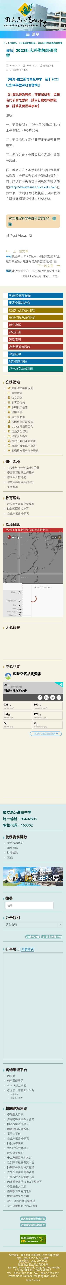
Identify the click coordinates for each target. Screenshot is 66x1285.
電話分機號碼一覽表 (21, 445)
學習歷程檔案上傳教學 (20, 472)
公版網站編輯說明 (20, 388)
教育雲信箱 (16, 402)
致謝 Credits (33, 1280)
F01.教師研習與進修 (18, 69)
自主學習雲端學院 (18, 513)
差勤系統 (14, 393)
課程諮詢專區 (18, 361)
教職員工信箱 (17, 407)
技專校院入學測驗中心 (20, 1177)
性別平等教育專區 (18, 1148)
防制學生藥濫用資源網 (20, 1167)
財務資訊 (12, 852)
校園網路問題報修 (20, 421)
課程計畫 (15, 332)
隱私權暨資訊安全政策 (33, 1218)
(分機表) (44, 1258)
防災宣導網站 (15, 1143)
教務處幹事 (48, 65)
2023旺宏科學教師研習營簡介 (29, 218)
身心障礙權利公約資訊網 (22, 1205)
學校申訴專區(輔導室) (20, 482)
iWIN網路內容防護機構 (21, 1201)
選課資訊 (15, 339)
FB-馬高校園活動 (52, 936)
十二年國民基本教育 (19, 1157)
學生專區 (12, 847)
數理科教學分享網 (18, 1196)
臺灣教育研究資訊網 (19, 1191)
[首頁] (4, 43)
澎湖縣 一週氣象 (33, 644)
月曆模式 (27, 949)
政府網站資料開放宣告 (33, 1225)
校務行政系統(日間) (22, 310)
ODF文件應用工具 (20, 426)
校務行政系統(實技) (22, 317)
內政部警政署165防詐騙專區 (24, 1181)
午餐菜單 (12, 487)
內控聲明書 (16, 417)
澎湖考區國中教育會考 (20, 1119)
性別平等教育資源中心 (20, 1162)
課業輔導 (15, 354)
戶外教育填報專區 (21, 369)
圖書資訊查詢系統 (18, 1129)
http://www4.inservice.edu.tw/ (33, 187)
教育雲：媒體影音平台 (20, 1090)
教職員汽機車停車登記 (22, 450)
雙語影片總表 (17, 1098)
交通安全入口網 (16, 1186)
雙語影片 (14, 1094)
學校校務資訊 (15, 843)
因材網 (11, 1075)
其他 (10, 857)
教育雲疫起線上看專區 (20, 503)
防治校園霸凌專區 (18, 508)
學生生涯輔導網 (16, 477)
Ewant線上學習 (16, 1085)
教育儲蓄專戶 (15, 1153)
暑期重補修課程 (19, 347)
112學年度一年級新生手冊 (23, 467)
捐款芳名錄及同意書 (21, 441)
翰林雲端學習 (15, 1080)
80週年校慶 (33, 936)
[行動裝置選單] (33, 35)
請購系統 (14, 412)
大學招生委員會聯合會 (20, 1172)
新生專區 (15, 325)
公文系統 (14, 397)
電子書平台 (14, 1133)
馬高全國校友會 (19, 303)
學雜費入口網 (15, 1114)
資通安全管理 (17, 431)
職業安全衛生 (17, 436)
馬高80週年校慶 (20, 295)
